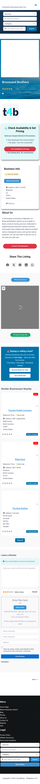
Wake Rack (20, 459)
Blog (1, 712)
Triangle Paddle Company (20, 410)
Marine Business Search (9, 710)
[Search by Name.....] (20, 19)
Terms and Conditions (8, 740)
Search (33, 28)
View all (20, 540)
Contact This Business (20, 246)
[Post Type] (20, 14)
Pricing (2, 715)
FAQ (1, 726)
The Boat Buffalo (20, 508)
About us (3, 718)
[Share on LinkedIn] (26, 264)
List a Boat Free (20, 376)
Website (11, 203)
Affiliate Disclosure (7, 738)
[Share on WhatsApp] (32, 264)
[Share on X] (13, 264)
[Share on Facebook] (7, 264)
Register (3, 723)
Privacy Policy (5, 735)
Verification (5, 662)
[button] (4, 400)
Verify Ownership (12, 181)
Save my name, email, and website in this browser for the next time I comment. (19, 650)
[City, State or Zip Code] (14, 29)
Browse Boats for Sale (20, 370)
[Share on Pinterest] (20, 264)
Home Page (4, 707)
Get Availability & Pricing (20, 149)
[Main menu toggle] (35, 5)
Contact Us (4, 720)
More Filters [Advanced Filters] (20, 764)
